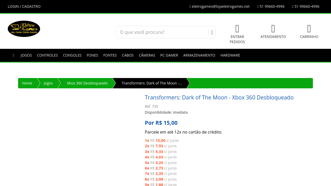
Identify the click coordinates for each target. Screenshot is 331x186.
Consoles (72, 55)
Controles (47, 55)
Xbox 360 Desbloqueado (87, 83)
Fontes (110, 55)
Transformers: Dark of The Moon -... (152, 83)
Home (27, 83)
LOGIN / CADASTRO (24, 6)
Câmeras (147, 55)
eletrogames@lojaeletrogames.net (220, 6)
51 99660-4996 (270, 6)
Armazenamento (199, 55)
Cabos (127, 55)
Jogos (26, 55)
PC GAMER (169, 55)
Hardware (230, 55)
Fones (92, 55)
